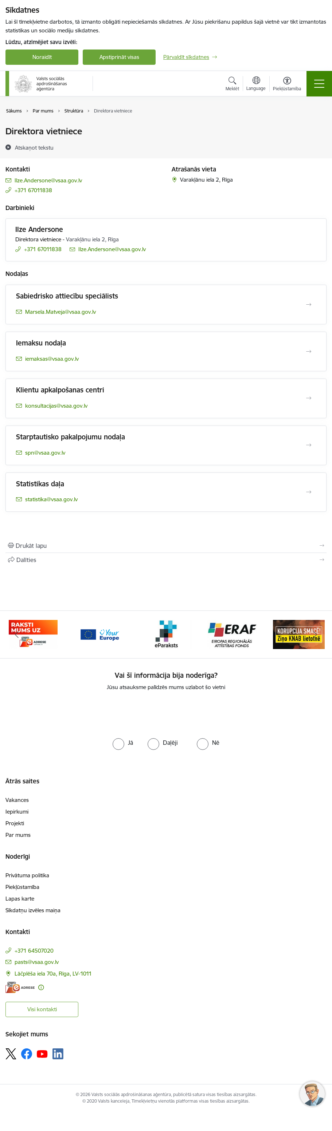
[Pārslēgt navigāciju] (319, 83)
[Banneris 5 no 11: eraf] (232, 633)
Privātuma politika (27, 875)
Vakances (17, 799)
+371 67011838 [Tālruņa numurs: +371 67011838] (33, 190)
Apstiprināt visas (119, 57)
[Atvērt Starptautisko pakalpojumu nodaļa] (309, 445)
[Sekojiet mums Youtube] (42, 1053)
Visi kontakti (42, 1009)
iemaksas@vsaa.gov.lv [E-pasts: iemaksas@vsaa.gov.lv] (52, 358)
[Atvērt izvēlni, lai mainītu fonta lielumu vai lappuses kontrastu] (287, 85)
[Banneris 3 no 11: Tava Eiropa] (99, 633)
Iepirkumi (16, 811)
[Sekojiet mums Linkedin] (57, 1053)
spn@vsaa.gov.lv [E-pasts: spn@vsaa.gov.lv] (45, 452)
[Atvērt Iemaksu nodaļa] (309, 352)
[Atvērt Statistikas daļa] (309, 492)
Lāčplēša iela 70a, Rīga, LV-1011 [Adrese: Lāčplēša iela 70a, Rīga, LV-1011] (53, 973)
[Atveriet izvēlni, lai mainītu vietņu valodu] (256, 84)
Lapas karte (19, 898)
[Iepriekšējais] (16, 634)
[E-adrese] (20, 987)
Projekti (14, 823)
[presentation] (166, 713)
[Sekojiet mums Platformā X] (10, 1053)
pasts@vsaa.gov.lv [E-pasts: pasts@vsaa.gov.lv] (37, 961)
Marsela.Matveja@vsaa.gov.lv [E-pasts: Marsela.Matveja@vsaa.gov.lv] (60, 311)
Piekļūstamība (22, 886)
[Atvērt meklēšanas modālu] (232, 85)
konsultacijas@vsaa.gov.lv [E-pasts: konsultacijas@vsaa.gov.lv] (56, 405)
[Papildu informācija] (41, 987)
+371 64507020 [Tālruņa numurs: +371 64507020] (34, 950)
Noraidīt (42, 57)
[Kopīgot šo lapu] (166, 560)
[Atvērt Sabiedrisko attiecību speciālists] (309, 305)
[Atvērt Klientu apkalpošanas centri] (309, 398)
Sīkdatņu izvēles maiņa (32, 910)
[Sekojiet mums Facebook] (26, 1053)
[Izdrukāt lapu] (166, 546)
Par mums (18, 834)
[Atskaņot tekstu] (34, 147)
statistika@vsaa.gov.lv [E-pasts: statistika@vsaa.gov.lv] (51, 499)
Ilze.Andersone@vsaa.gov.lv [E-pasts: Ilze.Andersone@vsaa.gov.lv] (48, 180)
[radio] (123, 742)
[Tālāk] (315, 634)
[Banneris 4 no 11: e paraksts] (166, 633)
